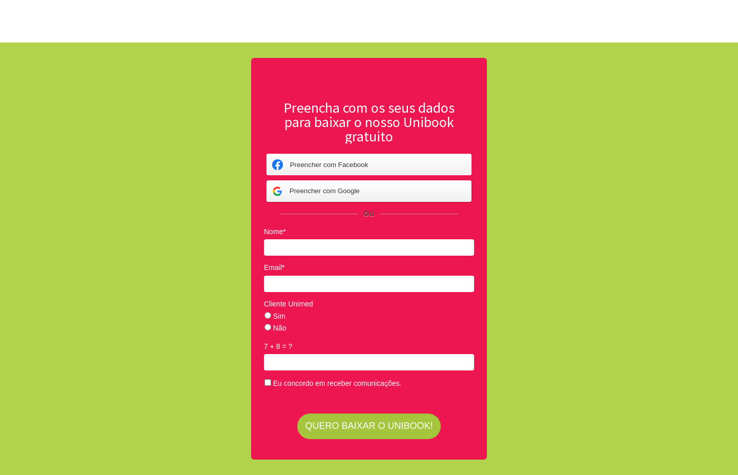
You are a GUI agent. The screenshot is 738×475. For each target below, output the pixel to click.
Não (275, 328)
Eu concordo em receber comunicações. (332, 383)
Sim (274, 316)
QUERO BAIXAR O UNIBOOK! (369, 426)
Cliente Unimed (288, 304)
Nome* (275, 232)
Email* (274, 267)
